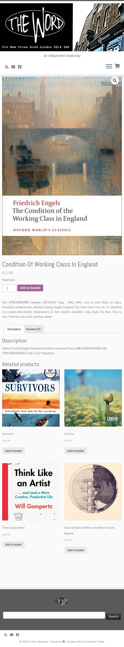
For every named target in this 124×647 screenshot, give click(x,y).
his (103, 324)
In (107, 324)
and (86, 319)
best (97, 319)
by (111, 319)
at (92, 319)
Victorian (13, 334)
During (48, 324)
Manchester (25, 329)
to (120, 329)
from (83, 324)
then (108, 329)
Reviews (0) (33, 346)
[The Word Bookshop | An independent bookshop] (62, 28)
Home (5, 86)
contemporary (23, 324)
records (65, 329)
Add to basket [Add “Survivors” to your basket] (13, 468)
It (6, 329)
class (118, 319)
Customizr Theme (95, 641)
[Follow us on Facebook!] (21, 68)
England (68, 324)
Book (105, 319)
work (29, 334)
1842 (71, 319)
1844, (79, 319)
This (114, 329)
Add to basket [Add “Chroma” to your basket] (75, 468)
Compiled (8, 324)
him (97, 324)
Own (57, 329)
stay (88, 329)
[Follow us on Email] (14, 68)
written (48, 334)
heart (91, 324)
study (95, 329)
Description (14, 346)
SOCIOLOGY (19, 86)
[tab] (14, 346)
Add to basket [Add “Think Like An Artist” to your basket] (13, 562)
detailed (38, 324)
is (3, 329)
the (102, 329)
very (4, 334)
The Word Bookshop (38, 641)
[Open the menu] (109, 68)
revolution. (78, 329)
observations (41, 329)
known (12, 329)
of (52, 329)
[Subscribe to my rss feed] (8, 68)
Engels (58, 324)
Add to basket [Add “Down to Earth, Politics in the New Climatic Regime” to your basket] (75, 567)
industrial (115, 324)
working (38, 334)
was (22, 334)
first (76, 324)
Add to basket (30, 305)
